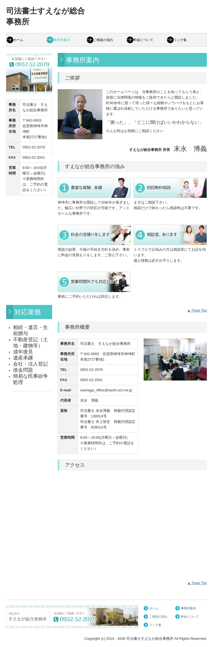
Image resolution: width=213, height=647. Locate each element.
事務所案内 (61, 40)
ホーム (18, 40)
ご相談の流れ (103, 40)
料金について (143, 40)
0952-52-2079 (33, 147)
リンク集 (180, 40)
